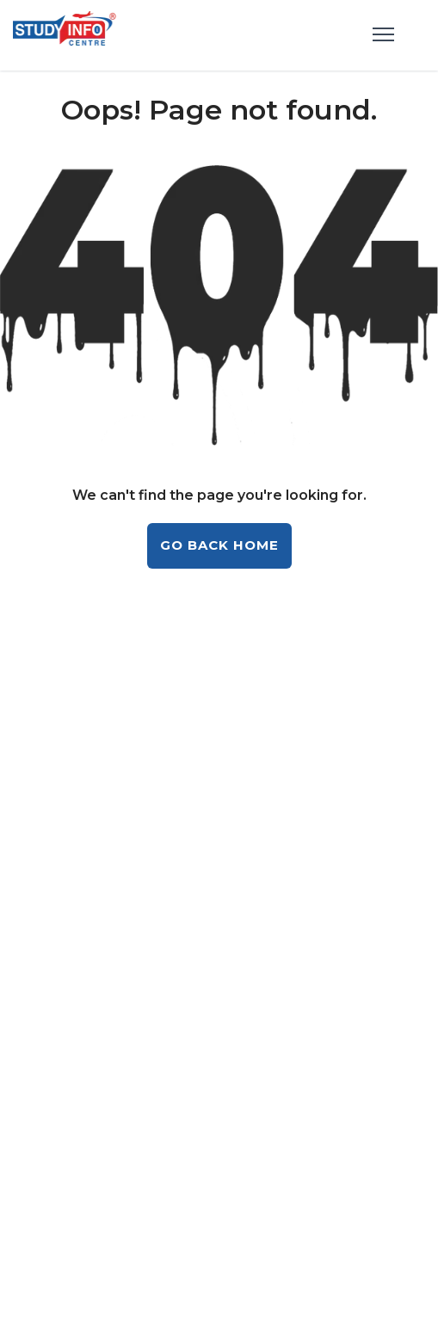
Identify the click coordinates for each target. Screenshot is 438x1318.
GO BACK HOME (219, 545)
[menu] (383, 35)
